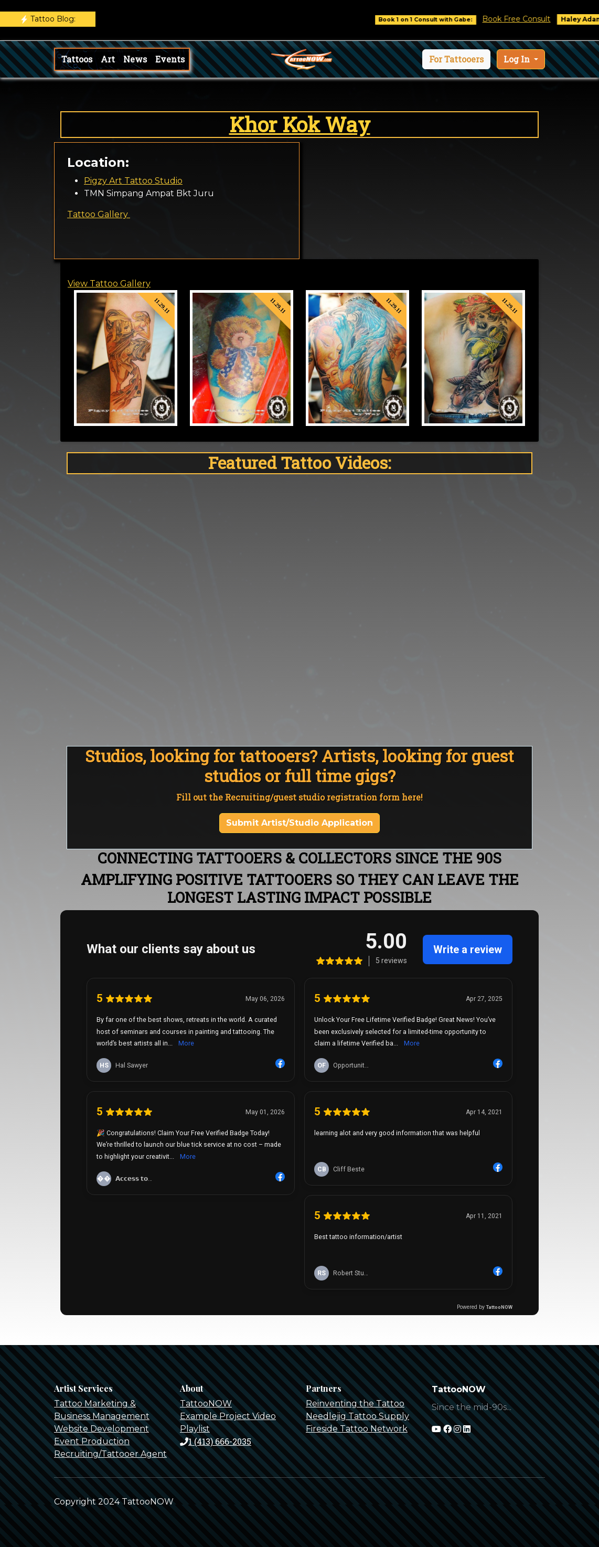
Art (108, 59)
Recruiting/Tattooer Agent (110, 1454)
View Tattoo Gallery (109, 284)
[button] (456, 59)
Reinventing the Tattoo (355, 1404)
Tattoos (76, 59)
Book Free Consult (525, 19)
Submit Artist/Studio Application (299, 823)
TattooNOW (206, 1404)
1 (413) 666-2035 (215, 1441)
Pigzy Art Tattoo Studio (133, 181)
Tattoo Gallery (98, 214)
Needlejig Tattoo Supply (357, 1416)
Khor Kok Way (299, 124)
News (135, 59)
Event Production (92, 1441)
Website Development (101, 1429)
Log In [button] (518, 59)
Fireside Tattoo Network (357, 1429)
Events (170, 59)
